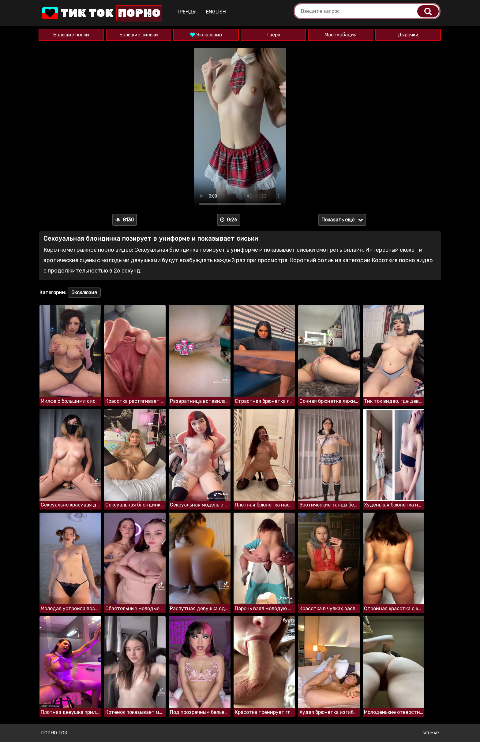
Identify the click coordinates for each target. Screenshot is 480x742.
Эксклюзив (206, 35)
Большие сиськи (138, 35)
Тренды (187, 12)
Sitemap (430, 733)
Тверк (273, 35)
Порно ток (54, 733)
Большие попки (71, 35)
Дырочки (408, 35)
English (216, 12)
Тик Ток (101, 13)
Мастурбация (340, 35)
